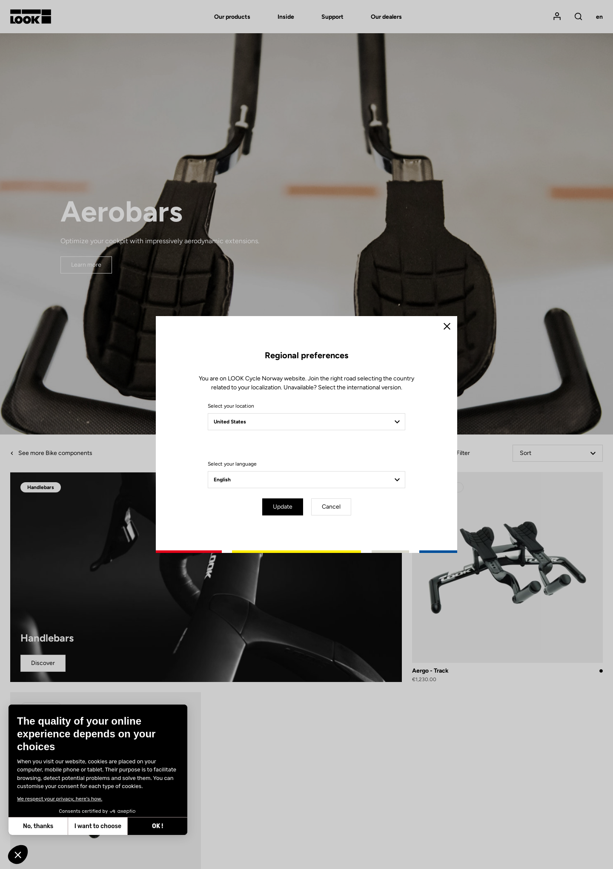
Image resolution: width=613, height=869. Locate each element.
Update (282, 506)
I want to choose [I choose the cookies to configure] (97, 826)
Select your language (232, 464)
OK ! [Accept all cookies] (157, 826)
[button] (18, 854)
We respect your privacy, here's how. (59, 799)
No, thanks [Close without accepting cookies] (38, 826)
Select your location (231, 406)
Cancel (331, 506)
